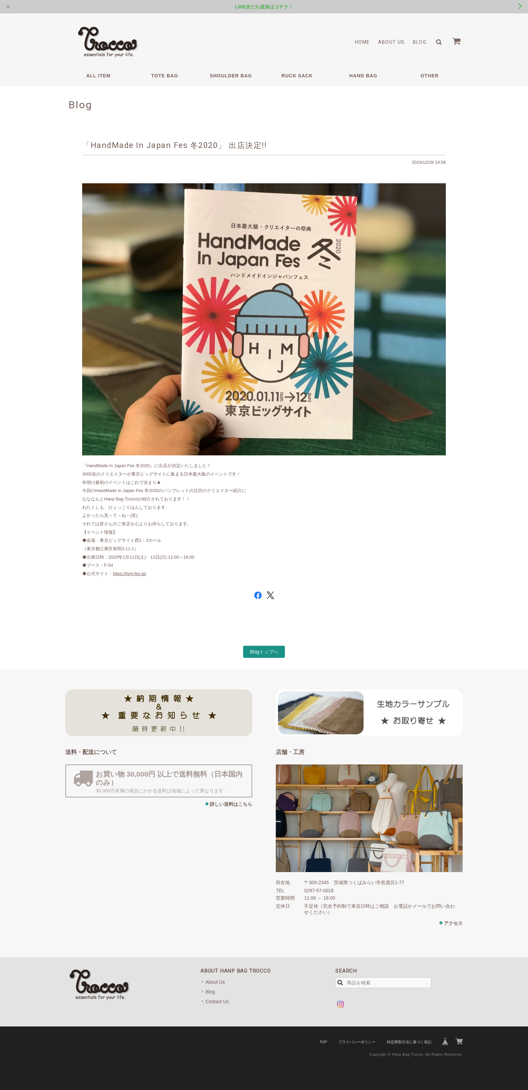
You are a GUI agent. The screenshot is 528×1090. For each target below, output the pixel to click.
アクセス (453, 923)
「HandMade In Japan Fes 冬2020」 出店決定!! (174, 145)
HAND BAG (363, 75)
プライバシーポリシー (356, 1042)
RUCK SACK (297, 75)
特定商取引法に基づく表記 (409, 1042)
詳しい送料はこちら (231, 804)
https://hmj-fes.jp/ (129, 573)
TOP (323, 1042)
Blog (420, 42)
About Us (391, 42)
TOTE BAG (164, 75)
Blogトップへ (264, 651)
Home (362, 42)
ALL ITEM (98, 75)
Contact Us (217, 1001)
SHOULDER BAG (231, 75)
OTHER (430, 75)
